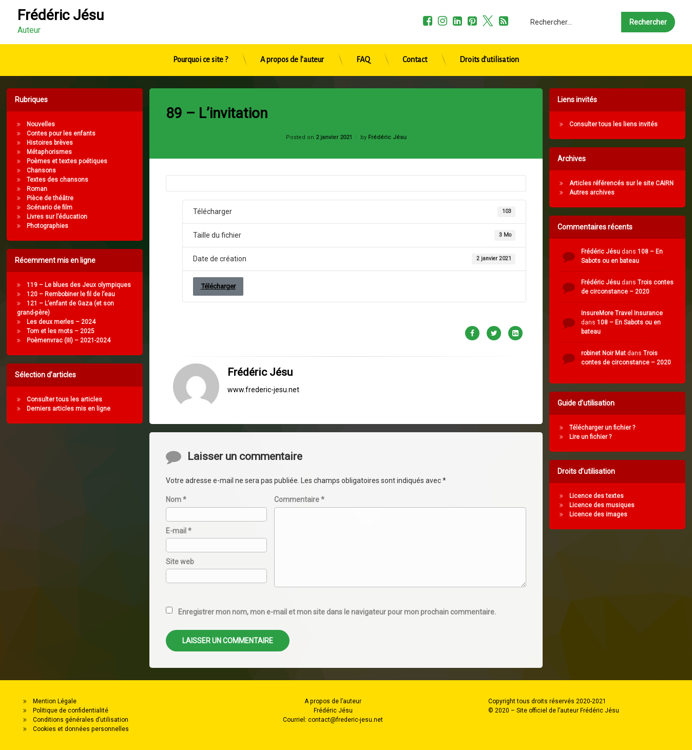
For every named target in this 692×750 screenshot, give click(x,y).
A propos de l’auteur (292, 33)
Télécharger (218, 171)
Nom (176, 666)
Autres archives (638, 192)
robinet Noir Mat (650, 353)
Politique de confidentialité (70, 710)
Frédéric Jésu (260, 257)
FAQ (363, 33)
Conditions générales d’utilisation (80, 719)
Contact (414, 33)
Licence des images (645, 514)
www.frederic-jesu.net (263, 275)
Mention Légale (54, 701)
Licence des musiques (648, 505)
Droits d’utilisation (489, 33)
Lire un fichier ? (637, 436)
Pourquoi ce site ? (200, 33)
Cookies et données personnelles (81, 729)
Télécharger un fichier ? (649, 427)
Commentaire (299, 666)
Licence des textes (643, 495)
